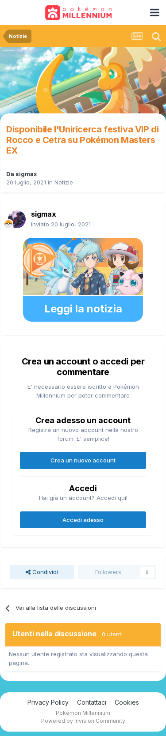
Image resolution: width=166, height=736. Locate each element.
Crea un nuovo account (83, 460)
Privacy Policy (48, 702)
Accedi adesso (83, 519)
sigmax (26, 173)
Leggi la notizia (83, 308)
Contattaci (91, 702)
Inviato (61, 224)
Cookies (127, 702)
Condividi (42, 571)
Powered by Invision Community (83, 720)
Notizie (63, 182)
